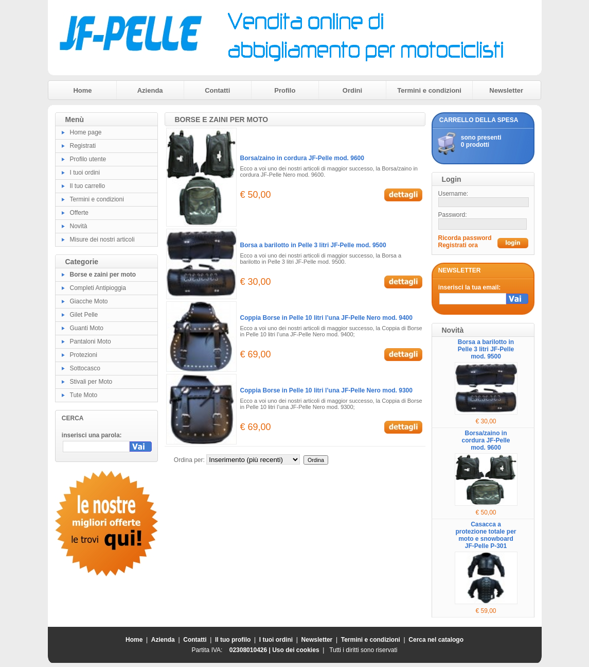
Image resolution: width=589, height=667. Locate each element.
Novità (78, 226)
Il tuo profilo (233, 639)
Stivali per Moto (91, 381)
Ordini (352, 90)
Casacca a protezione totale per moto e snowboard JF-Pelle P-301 (485, 535)
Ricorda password (465, 238)
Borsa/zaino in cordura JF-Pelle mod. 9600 (302, 158)
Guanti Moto (86, 328)
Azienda (150, 90)
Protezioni (83, 354)
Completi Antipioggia (98, 288)
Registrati (83, 145)
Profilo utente (88, 159)
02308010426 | (250, 650)
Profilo (284, 90)
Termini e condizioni (429, 90)
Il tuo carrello (87, 186)
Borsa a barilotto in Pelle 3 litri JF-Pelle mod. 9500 (313, 245)
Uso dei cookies (295, 650)
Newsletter (506, 90)
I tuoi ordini (85, 172)
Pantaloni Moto (90, 341)
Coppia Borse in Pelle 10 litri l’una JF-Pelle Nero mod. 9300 (326, 390)
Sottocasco (85, 368)
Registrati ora (458, 245)
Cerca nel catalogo (435, 639)
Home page (86, 132)
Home (82, 90)
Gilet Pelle (84, 314)
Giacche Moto (89, 301)
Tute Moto (84, 395)
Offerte (79, 212)
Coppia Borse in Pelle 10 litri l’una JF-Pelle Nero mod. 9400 (326, 317)
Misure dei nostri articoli (102, 239)
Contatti (217, 90)
